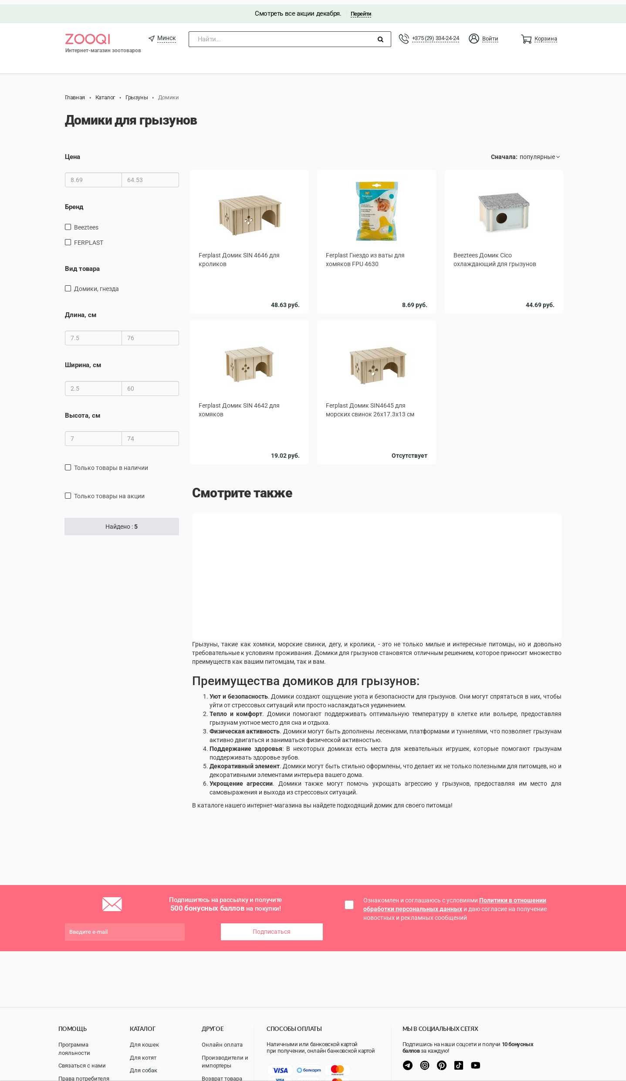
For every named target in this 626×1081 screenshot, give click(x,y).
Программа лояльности (74, 1048)
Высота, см (82, 411)
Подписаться (272, 927)
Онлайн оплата (222, 1044)
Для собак (143, 1070)
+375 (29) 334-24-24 (435, 33)
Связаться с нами (82, 1065)
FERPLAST (88, 237)
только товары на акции (109, 491)
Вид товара (82, 264)
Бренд (74, 202)
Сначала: (504, 152)
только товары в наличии (111, 463)
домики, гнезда (96, 284)
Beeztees (86, 222)
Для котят (143, 1057)
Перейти (361, 9)
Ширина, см (83, 361)
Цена (72, 152)
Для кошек (144, 1044)
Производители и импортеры (225, 1061)
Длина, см (80, 310)
